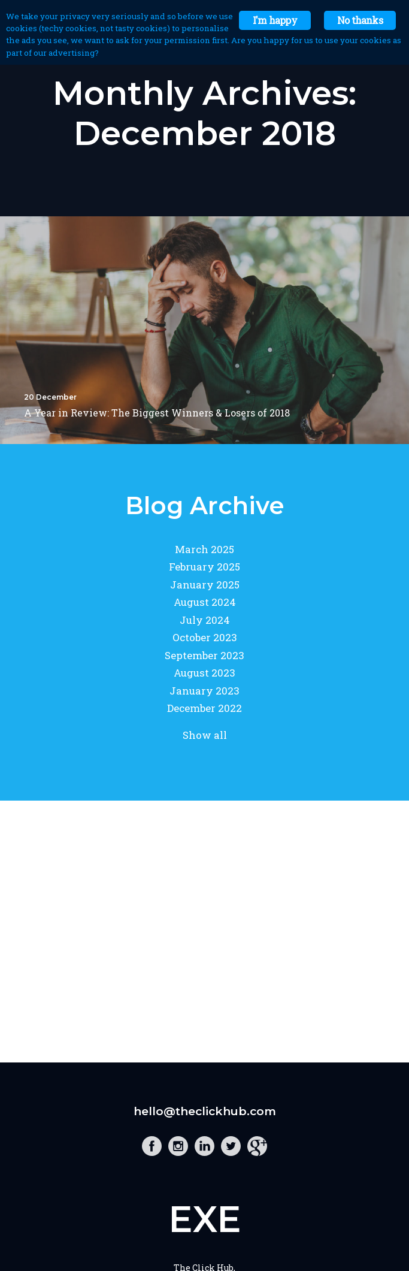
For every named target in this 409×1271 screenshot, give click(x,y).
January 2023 (204, 691)
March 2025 (204, 549)
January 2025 (205, 584)
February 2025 (204, 566)
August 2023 (204, 673)
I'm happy (275, 20)
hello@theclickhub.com (205, 1111)
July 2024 (205, 620)
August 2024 (205, 602)
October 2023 (204, 637)
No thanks (360, 20)
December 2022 (204, 708)
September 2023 (204, 655)
